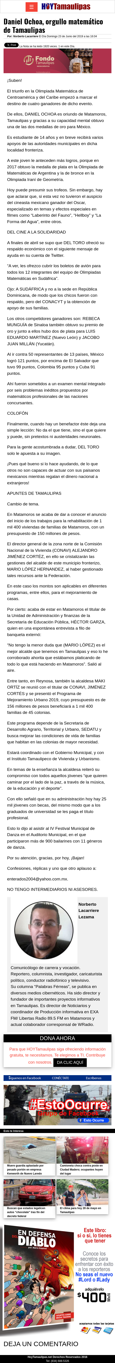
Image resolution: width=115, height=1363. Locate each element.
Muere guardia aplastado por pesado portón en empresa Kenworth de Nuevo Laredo (25, 1169)
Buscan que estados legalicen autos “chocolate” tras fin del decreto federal (26, 1212)
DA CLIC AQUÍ (70, 1062)
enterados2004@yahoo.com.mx (37, 879)
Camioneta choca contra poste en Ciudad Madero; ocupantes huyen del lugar (81, 1169)
